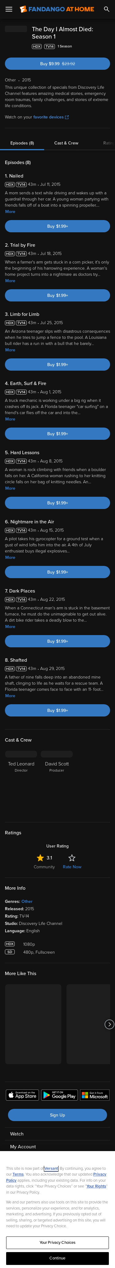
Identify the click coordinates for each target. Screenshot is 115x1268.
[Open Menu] (9, 9)
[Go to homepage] (56, 9)
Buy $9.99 (68, 63)
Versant (51, 1168)
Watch (17, 1134)
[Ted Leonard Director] (21, 782)
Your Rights (96, 1186)
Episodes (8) (22, 143)
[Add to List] (107, 46)
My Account (23, 1147)
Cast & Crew (66, 143)
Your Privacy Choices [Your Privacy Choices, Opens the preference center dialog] (58, 1242)
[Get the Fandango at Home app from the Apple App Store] (22, 1096)
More (10, 211)
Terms (18, 1174)
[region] (57, 1209)
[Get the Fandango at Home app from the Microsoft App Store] (95, 1096)
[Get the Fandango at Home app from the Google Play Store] (59, 1096)
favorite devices (51, 117)
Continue (57, 1258)
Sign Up (57, 1115)
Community (44, 867)
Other (27, 901)
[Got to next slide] (109, 1024)
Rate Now (72, 867)
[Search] (107, 9)
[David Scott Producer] (56, 782)
